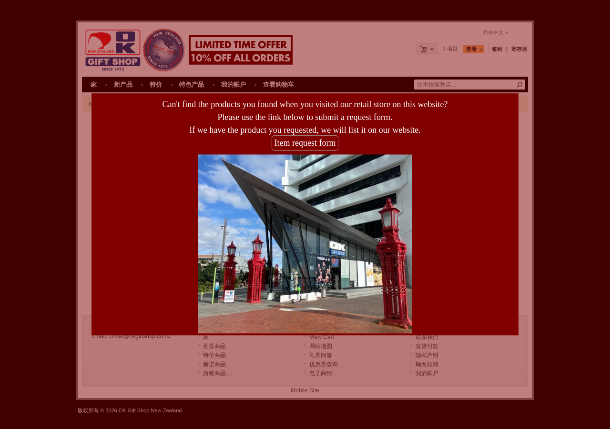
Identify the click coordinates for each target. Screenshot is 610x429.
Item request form (305, 140)
